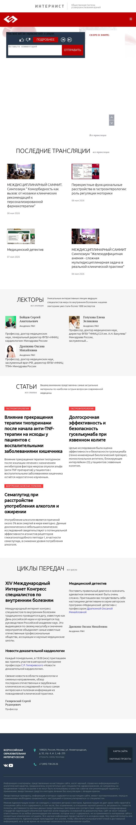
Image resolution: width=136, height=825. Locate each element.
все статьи (31, 382)
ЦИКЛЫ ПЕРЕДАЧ (47, 558)
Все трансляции (97, 125)
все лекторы (37, 295)
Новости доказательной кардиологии (35, 641)
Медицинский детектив (87, 573)
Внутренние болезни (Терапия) (23, 476)
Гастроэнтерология (17, 399)
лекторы (30, 291)
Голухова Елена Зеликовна (94, 309)
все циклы (72, 559)
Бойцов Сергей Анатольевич (30, 309)
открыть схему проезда (51, 747)
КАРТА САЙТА (120, 741)
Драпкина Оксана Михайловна (32, 338)
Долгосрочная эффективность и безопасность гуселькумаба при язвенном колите (87, 418)
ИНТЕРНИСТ (51, 6)
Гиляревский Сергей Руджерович (18, 692)
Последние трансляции (62, 141)
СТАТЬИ (26, 378)
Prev (129, 108)
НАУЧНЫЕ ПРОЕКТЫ (120, 749)
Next (129, 114)
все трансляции (101, 142)
